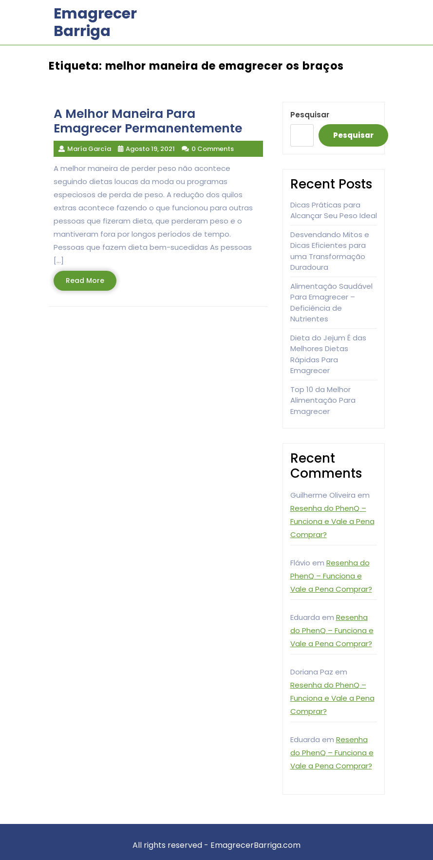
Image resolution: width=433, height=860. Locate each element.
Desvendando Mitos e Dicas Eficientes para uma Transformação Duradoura (329, 251)
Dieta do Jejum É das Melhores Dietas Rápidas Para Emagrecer (328, 354)
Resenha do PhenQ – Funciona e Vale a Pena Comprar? (332, 521)
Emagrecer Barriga (95, 22)
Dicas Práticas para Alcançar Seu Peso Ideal (333, 210)
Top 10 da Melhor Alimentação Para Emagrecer (323, 400)
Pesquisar (309, 115)
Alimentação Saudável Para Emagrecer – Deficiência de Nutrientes (331, 302)
